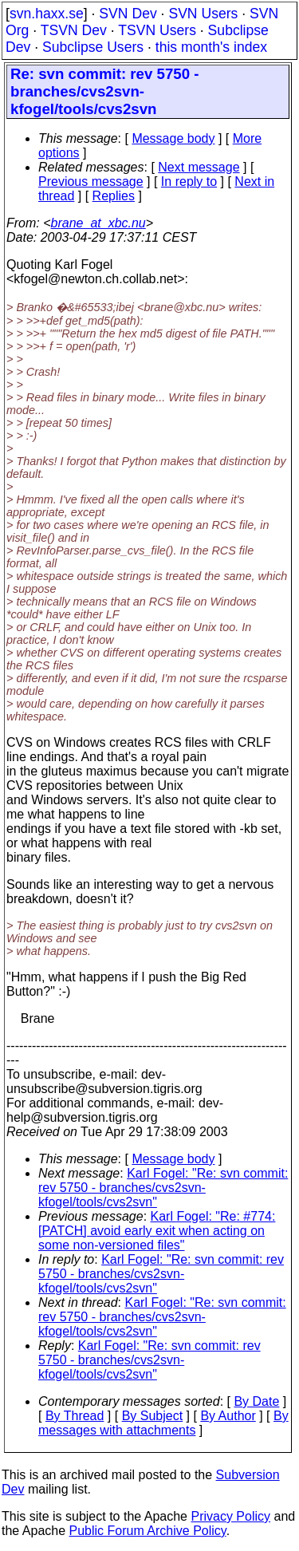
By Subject (152, 1416)
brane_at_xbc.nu (98, 223)
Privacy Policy (230, 1516)
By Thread (74, 1416)
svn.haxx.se (47, 14)
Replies (113, 196)
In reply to (189, 181)
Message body (173, 138)
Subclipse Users (93, 47)
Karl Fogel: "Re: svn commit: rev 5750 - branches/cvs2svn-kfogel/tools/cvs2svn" (163, 1187)
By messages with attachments (163, 1423)
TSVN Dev (74, 30)
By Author (227, 1416)
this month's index (211, 47)
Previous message (91, 181)
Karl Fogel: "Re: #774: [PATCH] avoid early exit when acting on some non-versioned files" (156, 1231)
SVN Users (203, 14)
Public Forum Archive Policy (147, 1530)
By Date (256, 1401)
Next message (198, 167)
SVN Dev (127, 14)
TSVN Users (157, 30)
